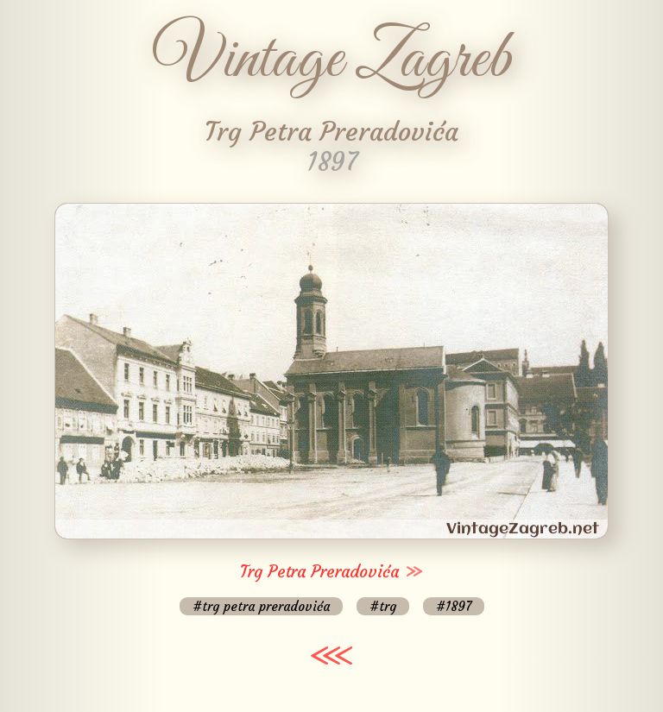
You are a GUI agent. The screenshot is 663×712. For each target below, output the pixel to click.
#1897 (453, 606)
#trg (382, 606)
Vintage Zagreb (332, 60)
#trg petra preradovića (261, 606)
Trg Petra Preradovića (319, 571)
